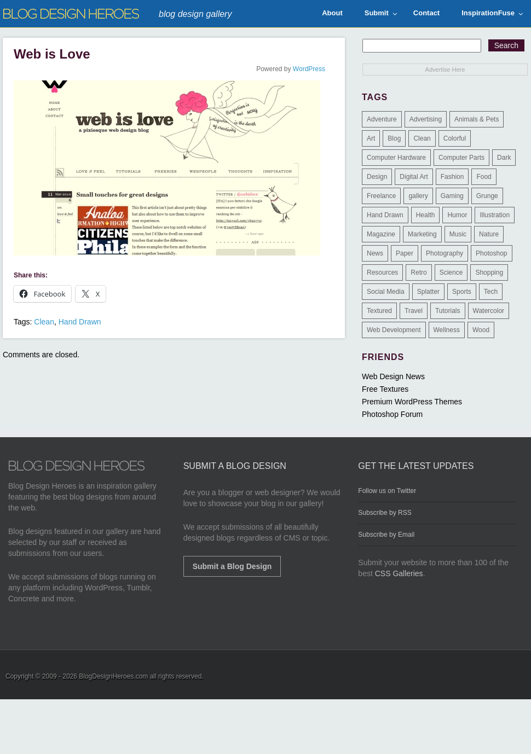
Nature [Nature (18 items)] (489, 234)
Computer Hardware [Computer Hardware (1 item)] (396, 157)
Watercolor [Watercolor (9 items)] (489, 311)
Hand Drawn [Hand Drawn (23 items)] (385, 215)
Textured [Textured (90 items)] (379, 311)
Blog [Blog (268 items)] (394, 138)
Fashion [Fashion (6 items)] (452, 177)
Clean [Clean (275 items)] (421, 138)
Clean (44, 321)
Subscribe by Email (386, 534)
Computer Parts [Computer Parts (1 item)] (461, 157)
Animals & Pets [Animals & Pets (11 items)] (476, 119)
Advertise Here (445, 69)
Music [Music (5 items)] (457, 234)
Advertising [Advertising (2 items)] (425, 119)
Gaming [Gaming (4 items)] (452, 196)
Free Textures (385, 389)
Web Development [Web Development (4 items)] (394, 330)
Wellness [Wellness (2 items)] (447, 330)
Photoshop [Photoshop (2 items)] (491, 253)
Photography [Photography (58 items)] (444, 253)
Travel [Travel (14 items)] (414, 311)
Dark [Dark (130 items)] (504, 157)
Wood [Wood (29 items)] (480, 330)
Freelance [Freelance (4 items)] (381, 196)
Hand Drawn (80, 321)
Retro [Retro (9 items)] (418, 272)
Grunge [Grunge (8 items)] (487, 196)
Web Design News (393, 376)
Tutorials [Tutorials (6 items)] (447, 311)
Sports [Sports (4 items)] (461, 291)
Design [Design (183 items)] (377, 177)
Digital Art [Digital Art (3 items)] (414, 177)
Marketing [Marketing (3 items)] (422, 234)
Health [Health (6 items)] (425, 215)
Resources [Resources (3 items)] (382, 272)
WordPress (309, 69)
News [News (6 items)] (375, 253)
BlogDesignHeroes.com (113, 676)
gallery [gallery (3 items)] (418, 196)
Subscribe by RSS (384, 513)
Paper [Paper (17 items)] (404, 253)
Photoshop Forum (392, 414)
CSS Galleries (399, 573)
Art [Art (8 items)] (371, 138)
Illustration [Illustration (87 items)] (495, 215)
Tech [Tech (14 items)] (491, 291)
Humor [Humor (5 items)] (457, 215)
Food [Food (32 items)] (483, 177)
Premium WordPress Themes (412, 401)
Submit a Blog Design (232, 566)
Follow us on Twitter (387, 491)
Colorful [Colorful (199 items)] (454, 138)
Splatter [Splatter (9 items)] (428, 291)
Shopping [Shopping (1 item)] (489, 272)
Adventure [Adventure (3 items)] (382, 119)
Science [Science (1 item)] (451, 272)
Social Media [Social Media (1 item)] (386, 291)
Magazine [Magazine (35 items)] (381, 234)
